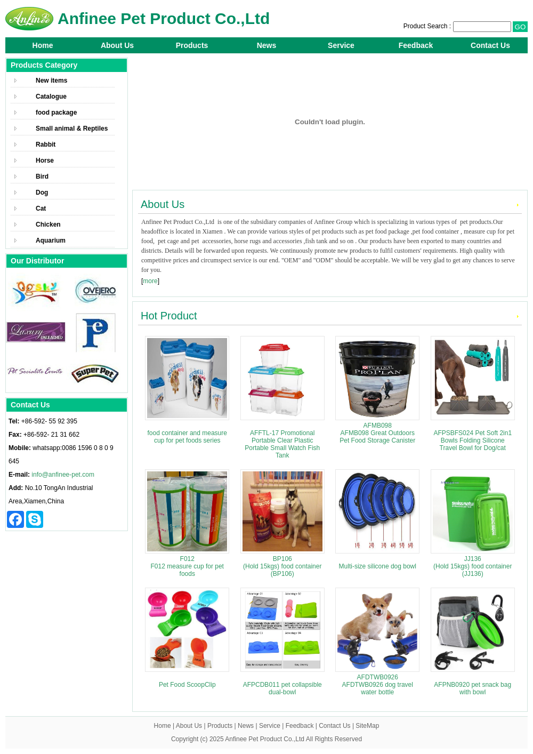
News (267, 45)
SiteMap (367, 725)
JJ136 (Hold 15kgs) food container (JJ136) (472, 566)
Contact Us (490, 45)
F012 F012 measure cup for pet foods (187, 566)
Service (341, 45)
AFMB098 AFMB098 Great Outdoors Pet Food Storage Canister (377, 433)
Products (192, 45)
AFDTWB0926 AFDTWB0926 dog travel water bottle (377, 684)
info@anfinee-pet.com (62, 474)
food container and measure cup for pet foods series (187, 436)
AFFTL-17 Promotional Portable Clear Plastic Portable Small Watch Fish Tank (282, 444)
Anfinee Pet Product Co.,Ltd (264, 739)
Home (43, 45)
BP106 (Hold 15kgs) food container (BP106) (282, 566)
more (150, 281)
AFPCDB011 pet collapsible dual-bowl (282, 688)
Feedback (416, 45)
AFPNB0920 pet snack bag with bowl (472, 688)
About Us (117, 45)
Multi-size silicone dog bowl (377, 566)
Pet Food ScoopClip (187, 684)
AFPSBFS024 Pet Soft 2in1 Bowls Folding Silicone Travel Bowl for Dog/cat (472, 440)
